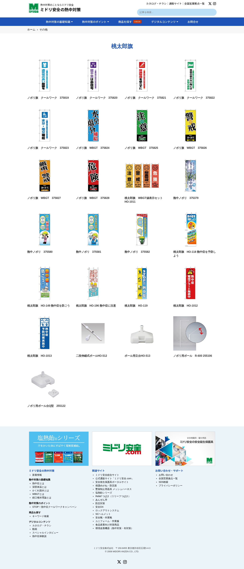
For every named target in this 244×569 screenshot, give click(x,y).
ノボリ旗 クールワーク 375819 (48, 97)
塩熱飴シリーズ (103, 492)
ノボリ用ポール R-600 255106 (192, 355)
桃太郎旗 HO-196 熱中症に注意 (96, 305)
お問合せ (192, 22)
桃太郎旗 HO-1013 (39, 355)
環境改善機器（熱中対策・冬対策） (114, 528)
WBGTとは (38, 494)
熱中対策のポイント (95, 22)
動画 (34, 529)
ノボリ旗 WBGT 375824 (92, 147)
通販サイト (175, 3)
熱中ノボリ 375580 (39, 251)
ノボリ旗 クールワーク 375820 (96, 97)
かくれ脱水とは (40, 490)
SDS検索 (163, 482)
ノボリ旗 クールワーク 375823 (48, 147)
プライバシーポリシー (170, 485)
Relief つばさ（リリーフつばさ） (113, 496)
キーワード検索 (40, 516)
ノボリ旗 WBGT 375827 (44, 198)
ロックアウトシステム (107, 510)
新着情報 (37, 475)
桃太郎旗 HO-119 (136, 305)
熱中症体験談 (39, 536)
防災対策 (100, 503)
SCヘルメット (102, 514)
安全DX (99, 507)
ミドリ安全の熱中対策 (60, 9)
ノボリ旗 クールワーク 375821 (145, 97)
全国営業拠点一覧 (194, 3)
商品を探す (129, 22)
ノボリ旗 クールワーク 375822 (194, 97)
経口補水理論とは (41, 497)
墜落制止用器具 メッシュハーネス (113, 489)
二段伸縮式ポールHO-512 (91, 355)
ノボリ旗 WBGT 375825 (141, 147)
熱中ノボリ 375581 (88, 251)
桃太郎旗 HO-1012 (185, 305)
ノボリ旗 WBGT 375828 (92, 198)
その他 (43, 29)
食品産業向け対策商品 (107, 524)
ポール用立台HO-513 (137, 355)
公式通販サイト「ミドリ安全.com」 (114, 478)
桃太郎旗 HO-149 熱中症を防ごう (48, 305)
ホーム (31, 29)
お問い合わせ (166, 475)
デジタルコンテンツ (164, 22)
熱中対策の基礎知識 (59, 22)
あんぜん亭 (101, 499)
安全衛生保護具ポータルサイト (112, 482)
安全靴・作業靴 (103, 517)
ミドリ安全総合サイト (107, 475)
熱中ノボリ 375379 (185, 198)
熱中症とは (38, 483)
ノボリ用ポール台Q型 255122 (46, 405)
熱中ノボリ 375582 (137, 251)
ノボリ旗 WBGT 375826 (190, 147)
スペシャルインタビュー (45, 532)
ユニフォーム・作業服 (107, 521)
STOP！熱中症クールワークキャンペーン (54, 507)
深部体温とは (39, 487)
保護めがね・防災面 (106, 485)
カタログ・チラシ (156, 3)
